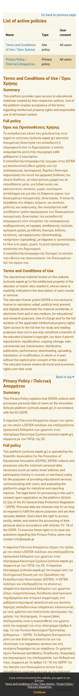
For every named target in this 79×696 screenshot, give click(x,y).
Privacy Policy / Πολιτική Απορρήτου (51, 685)
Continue (39, 692)
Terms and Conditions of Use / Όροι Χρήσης (30, 684)
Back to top (65, 377)
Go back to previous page (58, 15)
